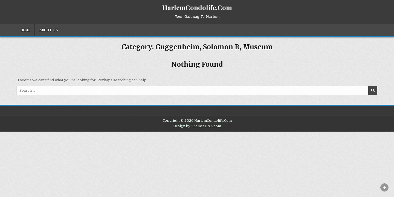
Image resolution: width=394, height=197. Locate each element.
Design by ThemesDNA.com (197, 126)
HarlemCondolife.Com (197, 7)
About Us (48, 30)
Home (25, 30)
